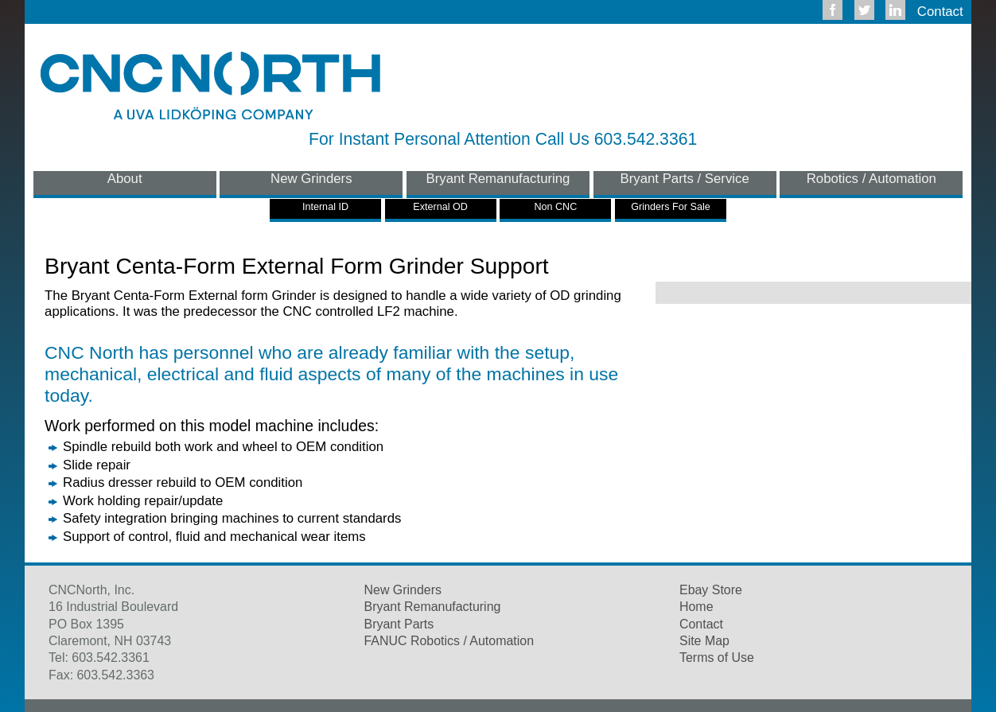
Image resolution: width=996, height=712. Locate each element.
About (124, 178)
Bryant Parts (399, 624)
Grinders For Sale (670, 206)
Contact (940, 11)
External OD (440, 206)
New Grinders (311, 178)
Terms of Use (716, 657)
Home (696, 606)
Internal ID (325, 206)
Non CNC (555, 206)
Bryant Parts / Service (685, 178)
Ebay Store (710, 590)
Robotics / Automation (871, 178)
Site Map (704, 641)
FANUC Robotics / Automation (449, 641)
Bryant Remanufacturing (498, 178)
